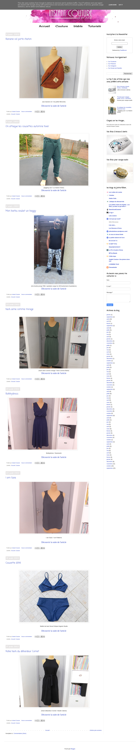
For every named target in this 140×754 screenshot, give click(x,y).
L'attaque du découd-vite (116, 201)
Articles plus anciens (96, 730)
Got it (121, 5)
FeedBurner (123, 50)
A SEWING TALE (114, 264)
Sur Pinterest (112, 64)
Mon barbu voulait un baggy (21, 211)
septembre (110, 317)
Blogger (73, 749)
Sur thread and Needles (115, 68)
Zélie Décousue (113, 222)
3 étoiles (111, 195)
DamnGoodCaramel (115, 209)
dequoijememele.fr (114, 247)
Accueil (44, 26)
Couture (61, 26)
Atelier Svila (112, 198)
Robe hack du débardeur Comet (22, 651)
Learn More (113, 5)
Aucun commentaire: (26, 111)
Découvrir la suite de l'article (53, 106)
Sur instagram (112, 66)
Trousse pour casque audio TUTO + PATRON (124, 97)
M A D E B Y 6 (113, 240)
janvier (108, 314)
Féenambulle (113, 267)
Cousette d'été (13, 563)
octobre (109, 360)
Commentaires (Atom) (20, 733)
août (108, 319)
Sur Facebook (112, 61)
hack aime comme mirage (19, 309)
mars (108, 354)
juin (108, 332)
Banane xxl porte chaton (19, 39)
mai (108, 334)
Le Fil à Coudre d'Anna (116, 250)
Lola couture (113, 216)
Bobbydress (12, 394)
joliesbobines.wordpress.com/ (118, 231)
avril (108, 321)
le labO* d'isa (113, 244)
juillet (108, 330)
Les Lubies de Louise (115, 192)
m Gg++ (111, 212)
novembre (109, 343)
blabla (78, 26)
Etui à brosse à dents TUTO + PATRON (123, 87)
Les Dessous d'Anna (115, 228)
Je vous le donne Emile (116, 234)
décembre (109, 341)
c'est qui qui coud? (115, 219)
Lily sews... (112, 225)
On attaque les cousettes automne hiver (27, 126)
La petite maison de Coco (116, 237)
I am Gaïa (11, 478)
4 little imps (112, 256)
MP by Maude (113, 253)
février (108, 323)
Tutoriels (94, 26)
